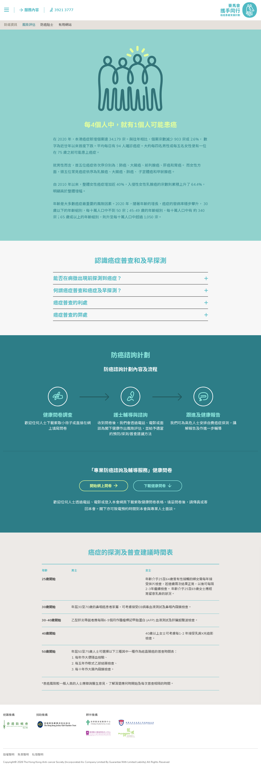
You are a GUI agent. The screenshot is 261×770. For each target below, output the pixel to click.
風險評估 (28, 25)
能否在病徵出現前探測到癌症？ (87, 278)
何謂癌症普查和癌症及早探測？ (87, 290)
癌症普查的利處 (70, 303)
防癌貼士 (46, 25)
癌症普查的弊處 (70, 315)
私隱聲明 (37, 755)
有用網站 (65, 25)
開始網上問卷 (101, 485)
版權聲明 (8, 755)
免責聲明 (23, 755)
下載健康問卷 (155, 485)
